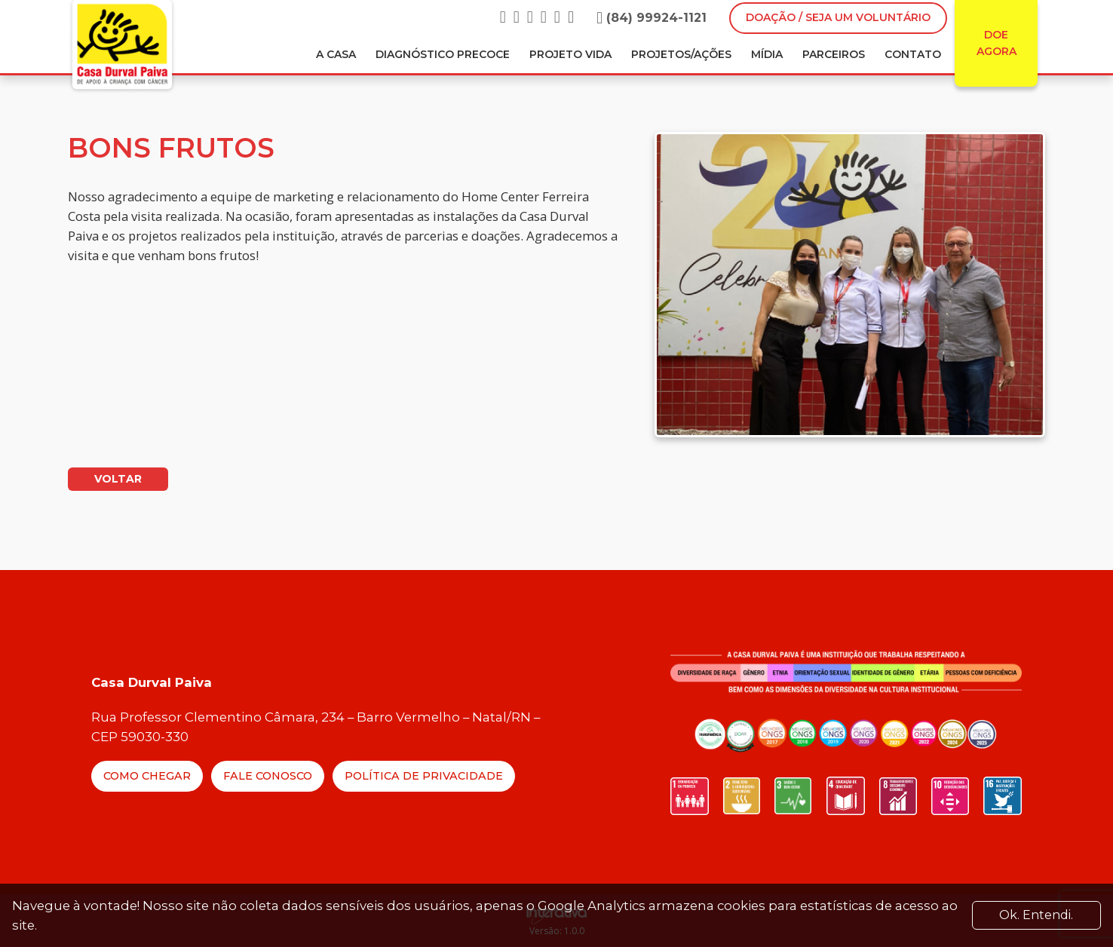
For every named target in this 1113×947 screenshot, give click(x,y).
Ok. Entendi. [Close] (1036, 915)
